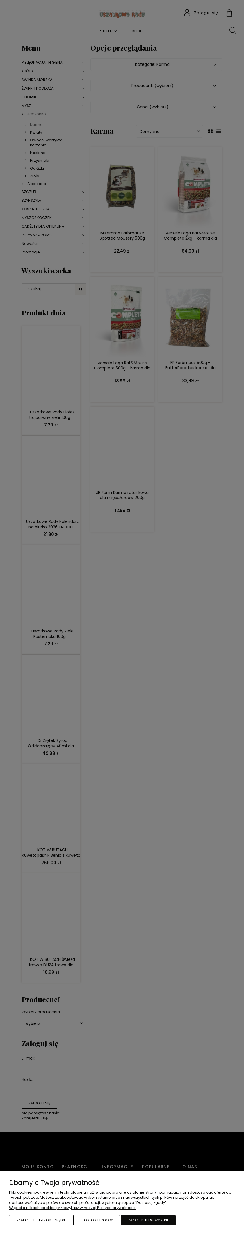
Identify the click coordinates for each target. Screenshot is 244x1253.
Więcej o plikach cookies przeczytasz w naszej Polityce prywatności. (72, 1207)
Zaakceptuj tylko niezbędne (41, 1220)
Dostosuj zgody (97, 1220)
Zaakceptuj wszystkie (148, 1220)
